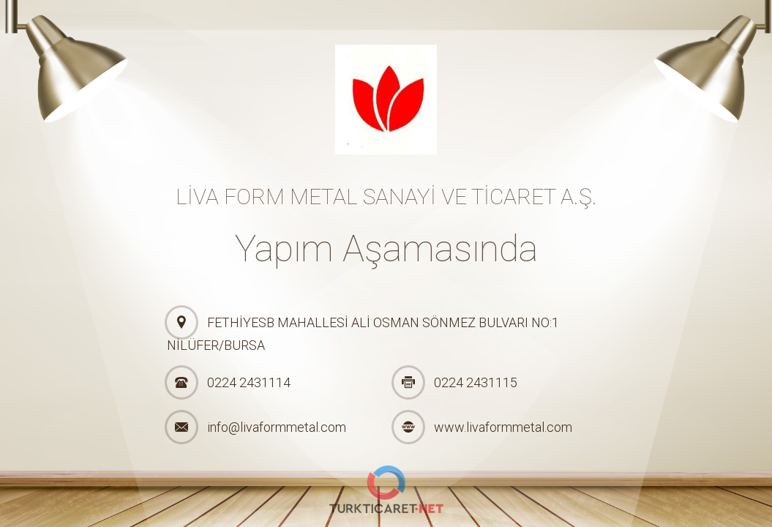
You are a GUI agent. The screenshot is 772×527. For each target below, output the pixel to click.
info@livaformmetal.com (276, 427)
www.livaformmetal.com (503, 427)
